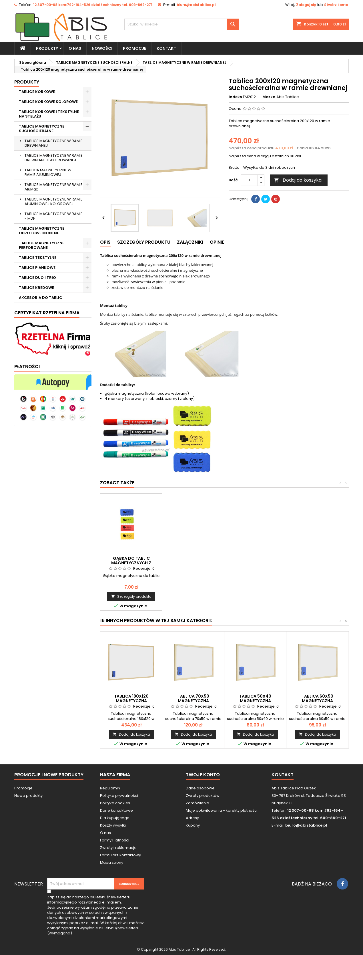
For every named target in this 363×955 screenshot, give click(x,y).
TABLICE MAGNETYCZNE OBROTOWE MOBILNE (41, 231)
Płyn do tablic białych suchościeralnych (131, 560)
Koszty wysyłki (113, 825)
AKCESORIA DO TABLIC (40, 297)
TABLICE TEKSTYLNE (37, 257)
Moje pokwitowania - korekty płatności (222, 810)
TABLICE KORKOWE (37, 91)
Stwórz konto (336, 4)
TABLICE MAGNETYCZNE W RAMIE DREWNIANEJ (54, 143)
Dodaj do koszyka (298, 180)
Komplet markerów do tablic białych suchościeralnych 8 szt (255, 562)
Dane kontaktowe (116, 810)
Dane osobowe (200, 788)
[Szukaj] (181, 24)
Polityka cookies (115, 803)
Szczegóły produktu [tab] (143, 242)
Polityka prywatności (119, 795)
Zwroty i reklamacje (118, 847)
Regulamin (110, 788)
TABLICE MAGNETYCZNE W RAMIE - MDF (54, 216)
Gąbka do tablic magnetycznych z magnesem (317, 562)
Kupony (193, 825)
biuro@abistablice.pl (196, 4)
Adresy (192, 818)
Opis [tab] (105, 242)
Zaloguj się (306, 4)
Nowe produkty (28, 795)
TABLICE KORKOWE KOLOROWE (48, 101)
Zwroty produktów (203, 795)
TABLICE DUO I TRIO (37, 277)
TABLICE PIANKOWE (37, 267)
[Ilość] (249, 180)
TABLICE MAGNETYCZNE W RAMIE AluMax (54, 187)
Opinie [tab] (217, 242)
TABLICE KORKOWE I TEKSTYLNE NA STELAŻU (49, 114)
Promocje (23, 788)
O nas (75, 48)
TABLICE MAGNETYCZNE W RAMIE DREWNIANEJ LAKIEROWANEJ (54, 158)
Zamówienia (197, 803)
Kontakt (283, 774)
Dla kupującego (114, 818)
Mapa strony (111, 862)
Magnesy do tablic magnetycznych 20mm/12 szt (193, 562)
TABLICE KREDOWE (36, 287)
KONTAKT (166, 48)
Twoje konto (203, 774)
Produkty (47, 48)
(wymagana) (95, 915)
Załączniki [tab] (190, 242)
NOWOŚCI (102, 48)
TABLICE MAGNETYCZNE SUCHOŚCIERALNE (41, 129)
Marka (269, 97)
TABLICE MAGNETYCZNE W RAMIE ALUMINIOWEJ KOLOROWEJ (54, 201)
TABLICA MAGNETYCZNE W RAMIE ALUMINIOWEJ (48, 172)
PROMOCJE (134, 48)
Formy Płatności (114, 840)
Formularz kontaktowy (120, 855)
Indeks (235, 97)
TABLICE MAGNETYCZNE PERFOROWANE (41, 245)
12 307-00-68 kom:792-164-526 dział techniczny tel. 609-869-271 (92, 4)
